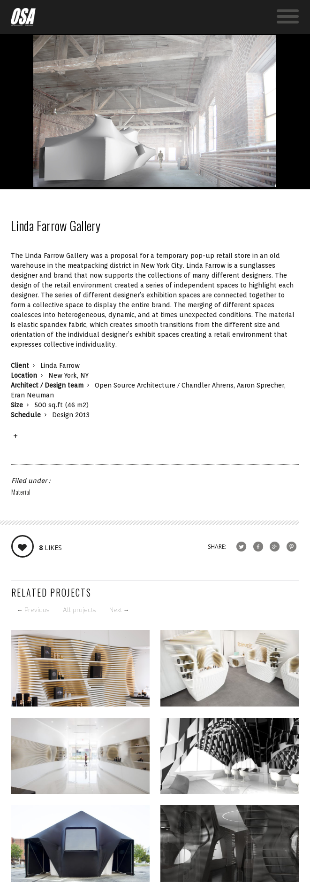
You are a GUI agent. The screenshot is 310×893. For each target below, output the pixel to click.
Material (20, 492)
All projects (79, 610)
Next (119, 610)
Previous (33, 610)
